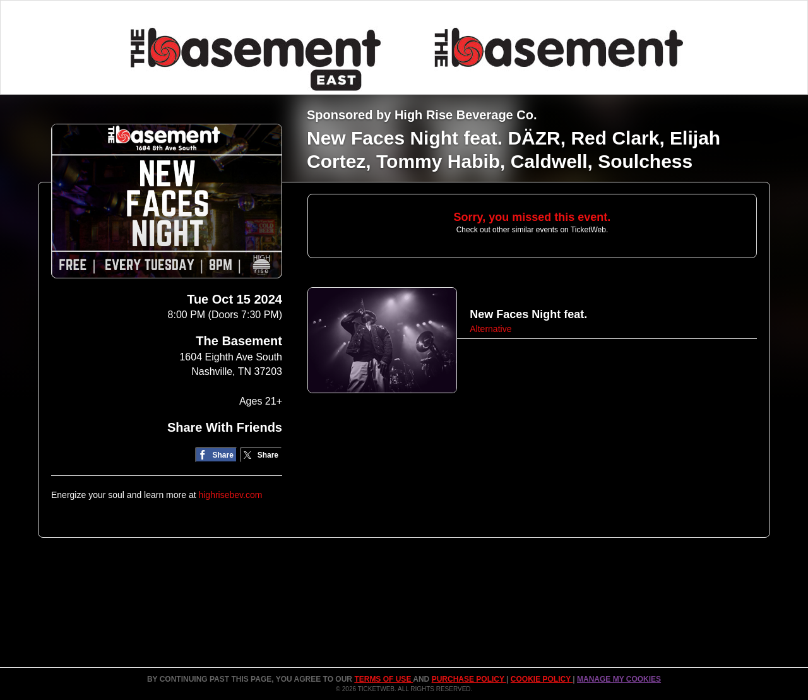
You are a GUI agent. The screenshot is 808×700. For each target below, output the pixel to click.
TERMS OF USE (383, 679)
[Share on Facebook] (216, 455)
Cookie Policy (542, 679)
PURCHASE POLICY (469, 679)
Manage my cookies (619, 679)
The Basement (239, 341)
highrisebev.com (230, 495)
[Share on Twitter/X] (261, 455)
